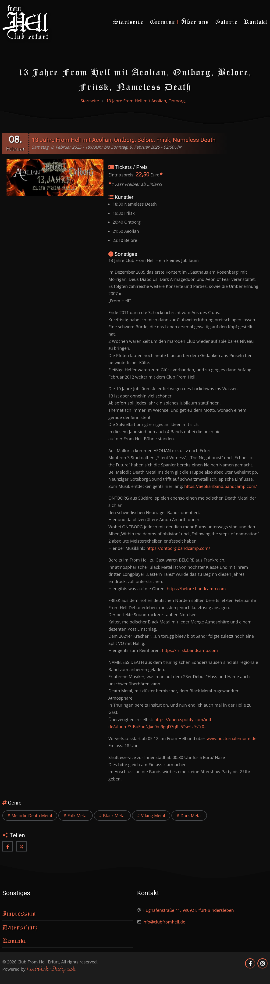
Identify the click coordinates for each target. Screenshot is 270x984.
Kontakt (256, 21)
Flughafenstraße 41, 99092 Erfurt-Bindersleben (188, 910)
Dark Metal (191, 815)
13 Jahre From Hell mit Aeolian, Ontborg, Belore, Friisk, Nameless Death (124, 139)
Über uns (195, 21)
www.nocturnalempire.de (231, 738)
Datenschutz (20, 927)
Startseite (128, 21)
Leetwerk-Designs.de (51, 969)
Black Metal (114, 815)
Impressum (19, 913)
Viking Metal (153, 815)
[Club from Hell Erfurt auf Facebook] (250, 963)
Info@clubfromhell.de (163, 922)
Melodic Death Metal (31, 815)
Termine (162, 21)
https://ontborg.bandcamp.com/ (178, 548)
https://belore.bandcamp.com (196, 588)
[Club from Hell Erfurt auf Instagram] (262, 963)
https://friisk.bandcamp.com (190, 650)
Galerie (226, 21)
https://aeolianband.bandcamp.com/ (220, 486)
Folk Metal (78, 815)
